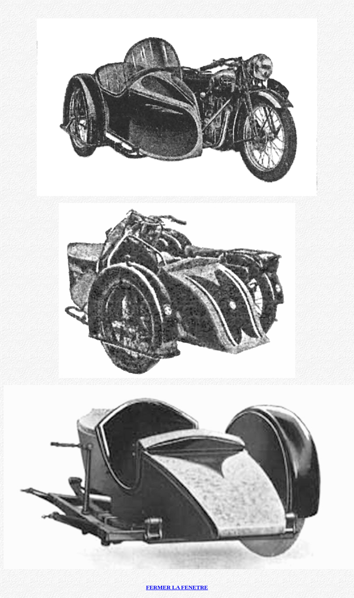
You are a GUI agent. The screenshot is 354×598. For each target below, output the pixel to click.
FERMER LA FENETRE (177, 587)
